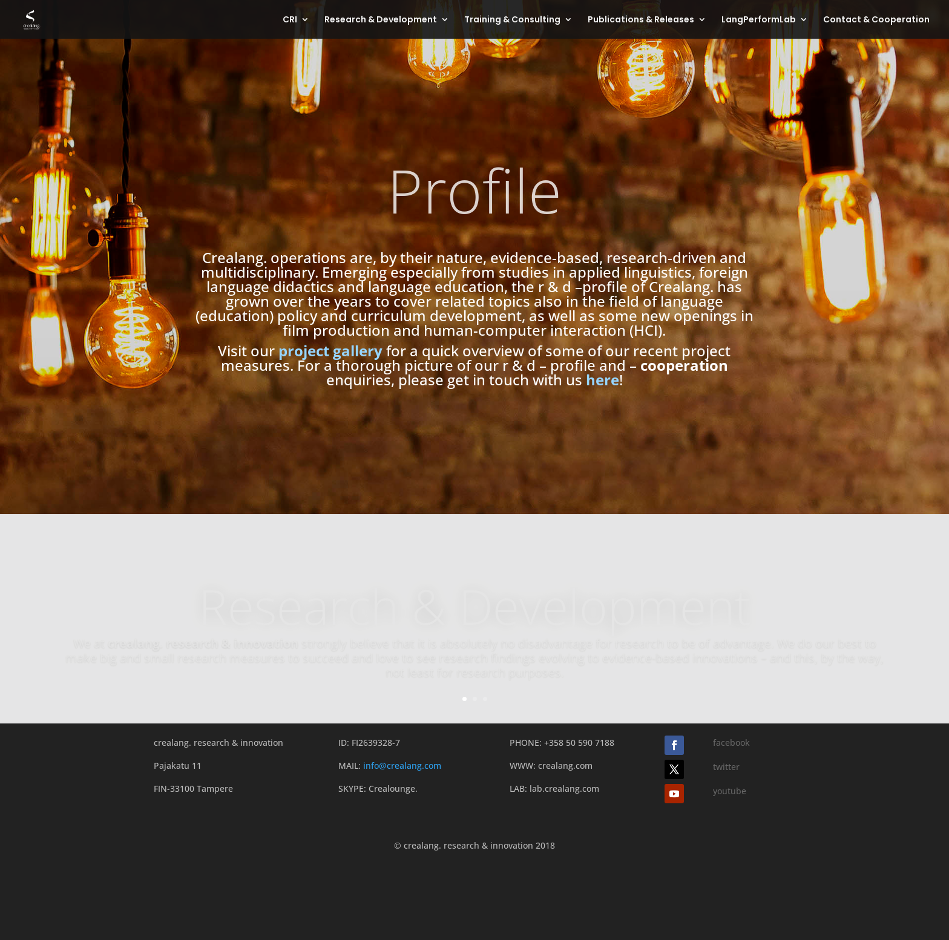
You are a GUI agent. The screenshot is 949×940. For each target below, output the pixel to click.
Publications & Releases (641, 20)
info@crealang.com (402, 765)
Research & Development (380, 20)
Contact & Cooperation (876, 20)
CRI (290, 20)
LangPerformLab (758, 20)
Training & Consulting (512, 20)
